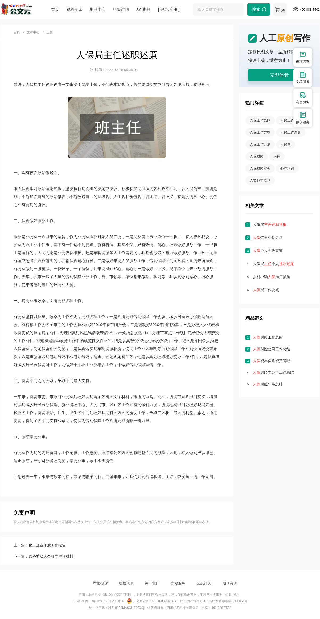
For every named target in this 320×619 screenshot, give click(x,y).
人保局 (285, 144)
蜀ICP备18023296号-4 (108, 601)
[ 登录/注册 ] (169, 9)
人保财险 (257, 156)
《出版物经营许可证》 (117, 595)
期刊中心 (98, 9)
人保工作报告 (290, 120)
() (283, 10)
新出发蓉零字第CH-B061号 (228, 601)
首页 (55, 9)
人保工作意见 (290, 132)
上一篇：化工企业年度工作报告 (40, 545)
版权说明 (126, 583)
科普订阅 (121, 9)
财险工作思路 (268, 337)
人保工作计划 (260, 144)
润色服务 (303, 97)
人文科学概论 (260, 180)
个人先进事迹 (268, 250)
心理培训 (287, 168)
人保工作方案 (260, 132)
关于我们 (152, 583)
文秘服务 (178, 583)
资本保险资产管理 (271, 361)
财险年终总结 (268, 384)
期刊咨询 (229, 583)
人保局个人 (273, 264)
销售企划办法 (268, 237)
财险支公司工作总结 (273, 372)
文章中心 (33, 32)
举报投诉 (100, 583)
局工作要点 (266, 290)
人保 (276, 156)
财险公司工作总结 (271, 349)
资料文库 (74, 9)
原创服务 (303, 118)
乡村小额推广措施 (271, 277)
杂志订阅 (203, 583)
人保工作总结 (260, 120)
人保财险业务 (260, 168)
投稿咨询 (303, 57)
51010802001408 (164, 601)
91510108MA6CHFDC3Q (126, 608)
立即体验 (279, 75)
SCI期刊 (143, 9)
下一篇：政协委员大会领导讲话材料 (43, 556)
